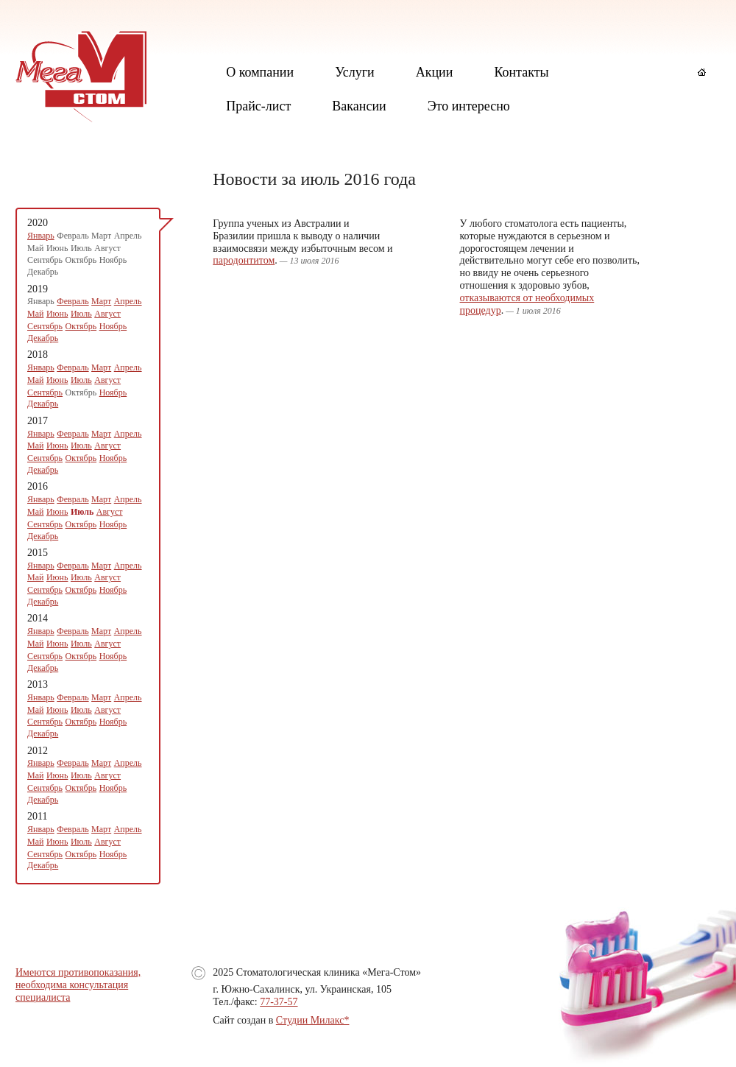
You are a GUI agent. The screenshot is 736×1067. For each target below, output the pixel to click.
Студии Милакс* (313, 1020)
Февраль (72, 301)
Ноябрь (113, 326)
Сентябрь (45, 326)
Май (35, 314)
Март (101, 301)
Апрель (128, 301)
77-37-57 (278, 1001)
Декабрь (42, 338)
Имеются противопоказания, (78, 972)
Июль (81, 314)
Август (107, 314)
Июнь (57, 314)
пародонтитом (244, 260)
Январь (40, 235)
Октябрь (81, 326)
